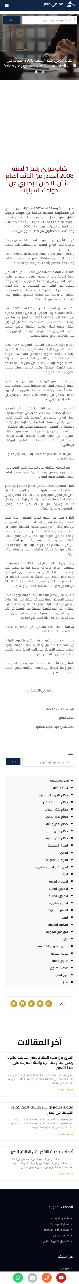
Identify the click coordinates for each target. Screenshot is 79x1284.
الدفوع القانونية (59, 903)
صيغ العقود (61, 975)
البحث (71, 753)
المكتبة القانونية (58, 924)
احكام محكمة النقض (55, 802)
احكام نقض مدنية (57, 838)
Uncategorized (59, 780)
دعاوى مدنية (60, 960)
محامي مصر (53, 3)
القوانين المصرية (58, 910)
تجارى (65, 939)
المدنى (64, 917)
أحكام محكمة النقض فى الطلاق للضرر (42, 1151)
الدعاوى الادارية (59, 881)
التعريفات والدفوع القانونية (52, 867)
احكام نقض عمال (57, 831)
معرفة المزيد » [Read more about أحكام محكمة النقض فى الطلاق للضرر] (65, 1174)
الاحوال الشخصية (58, 845)
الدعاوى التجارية (59, 888)
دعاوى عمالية (60, 953)
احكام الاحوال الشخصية (54, 795)
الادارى (64, 852)
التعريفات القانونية (57, 860)
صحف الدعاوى (59, 968)
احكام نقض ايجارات (57, 809)
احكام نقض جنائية (57, 824)
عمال (65, 982)
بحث (11, 20)
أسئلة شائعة (61, 788)
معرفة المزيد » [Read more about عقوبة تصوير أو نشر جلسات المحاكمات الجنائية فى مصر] (65, 1134)
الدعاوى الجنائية (59, 896)
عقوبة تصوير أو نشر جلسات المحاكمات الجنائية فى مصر (42, 1109)
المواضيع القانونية (57, 932)
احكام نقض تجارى (57, 816)
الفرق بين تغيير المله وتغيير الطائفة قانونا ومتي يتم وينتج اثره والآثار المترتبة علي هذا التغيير (40, 1062)
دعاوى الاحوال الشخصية (53, 946)
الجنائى (64, 874)
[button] (6, 5)
